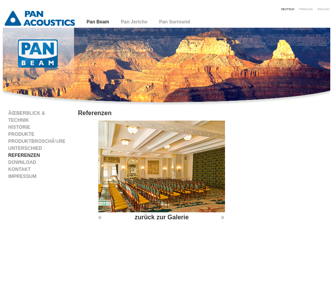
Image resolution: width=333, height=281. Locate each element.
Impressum (22, 176)
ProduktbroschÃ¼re (37, 141)
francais (306, 9)
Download (22, 162)
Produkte (21, 134)
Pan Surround (174, 22)
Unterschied (25, 148)
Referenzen (24, 155)
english (323, 9)
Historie (19, 127)
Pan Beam (98, 22)
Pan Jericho (134, 22)
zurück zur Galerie (162, 217)
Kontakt (19, 169)
